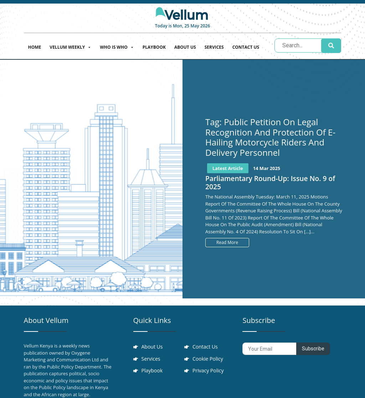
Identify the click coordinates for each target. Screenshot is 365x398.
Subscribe (313, 348)
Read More (227, 242)
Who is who (117, 46)
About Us (185, 47)
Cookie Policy (208, 359)
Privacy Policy (208, 371)
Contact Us (245, 47)
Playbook (154, 47)
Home (34, 47)
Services (214, 47)
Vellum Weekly (70, 46)
